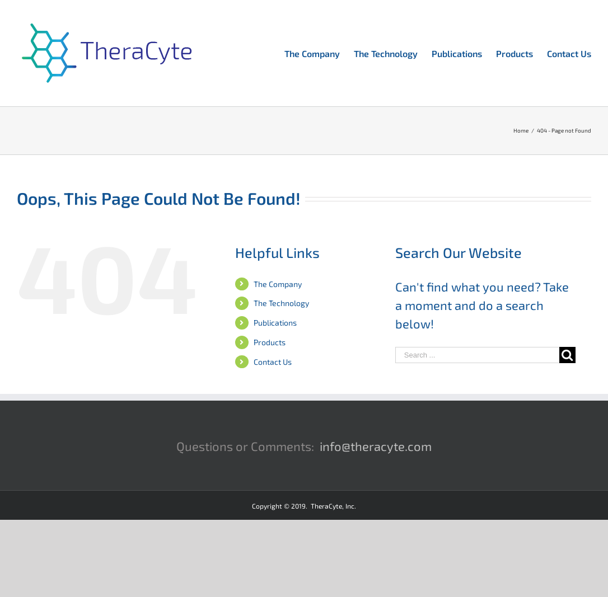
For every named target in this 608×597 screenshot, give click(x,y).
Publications (275, 322)
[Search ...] (477, 355)
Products (270, 342)
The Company (278, 284)
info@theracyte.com (376, 446)
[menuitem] (319, 52)
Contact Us (273, 361)
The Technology (281, 303)
